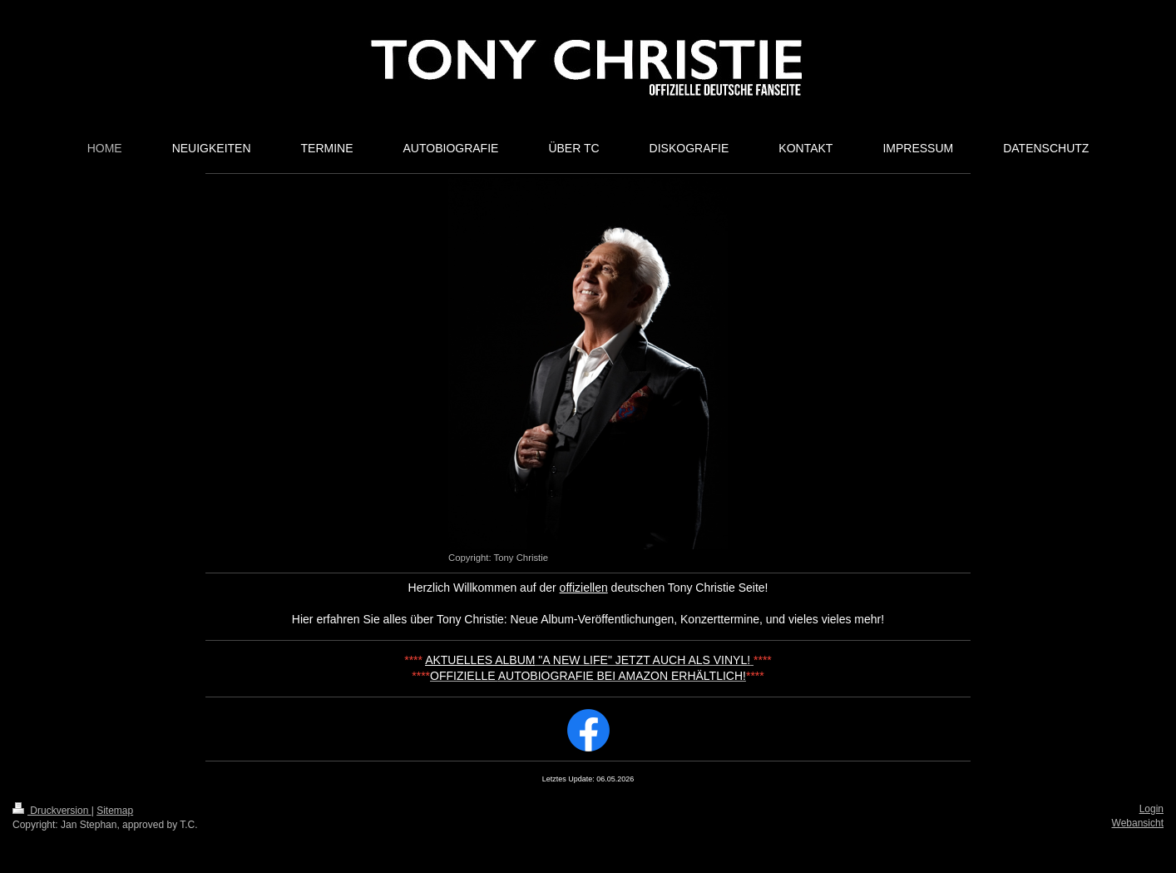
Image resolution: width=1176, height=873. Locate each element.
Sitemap (114, 810)
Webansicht (1138, 823)
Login (1151, 809)
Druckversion (51, 810)
